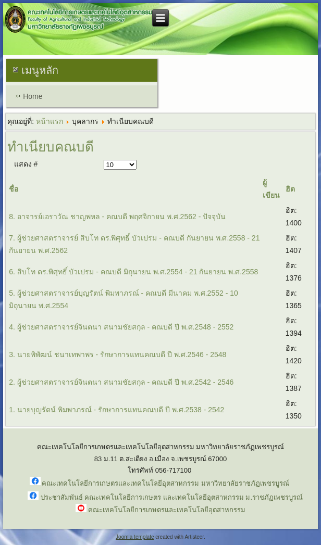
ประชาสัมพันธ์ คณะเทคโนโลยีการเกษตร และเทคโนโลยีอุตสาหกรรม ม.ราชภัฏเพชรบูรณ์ (172, 497)
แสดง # (26, 164)
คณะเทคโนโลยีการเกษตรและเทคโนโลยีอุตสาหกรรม (166, 510)
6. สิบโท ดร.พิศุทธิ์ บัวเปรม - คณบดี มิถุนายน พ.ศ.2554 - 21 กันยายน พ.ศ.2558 (133, 272)
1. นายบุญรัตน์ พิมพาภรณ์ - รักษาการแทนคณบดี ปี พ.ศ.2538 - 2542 (116, 409)
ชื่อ (13, 189)
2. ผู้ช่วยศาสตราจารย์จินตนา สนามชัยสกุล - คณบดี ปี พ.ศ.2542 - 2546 (121, 382)
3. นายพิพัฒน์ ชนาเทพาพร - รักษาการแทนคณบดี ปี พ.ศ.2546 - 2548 (117, 354)
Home (32, 96)
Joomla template (135, 537)
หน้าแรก (49, 121)
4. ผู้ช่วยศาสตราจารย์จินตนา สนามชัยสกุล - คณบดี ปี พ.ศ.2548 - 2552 (121, 327)
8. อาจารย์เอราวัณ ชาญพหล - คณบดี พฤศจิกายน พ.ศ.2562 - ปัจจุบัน (117, 216)
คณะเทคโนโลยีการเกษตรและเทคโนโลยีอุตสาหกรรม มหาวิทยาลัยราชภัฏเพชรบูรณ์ (165, 483)
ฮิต (290, 189)
